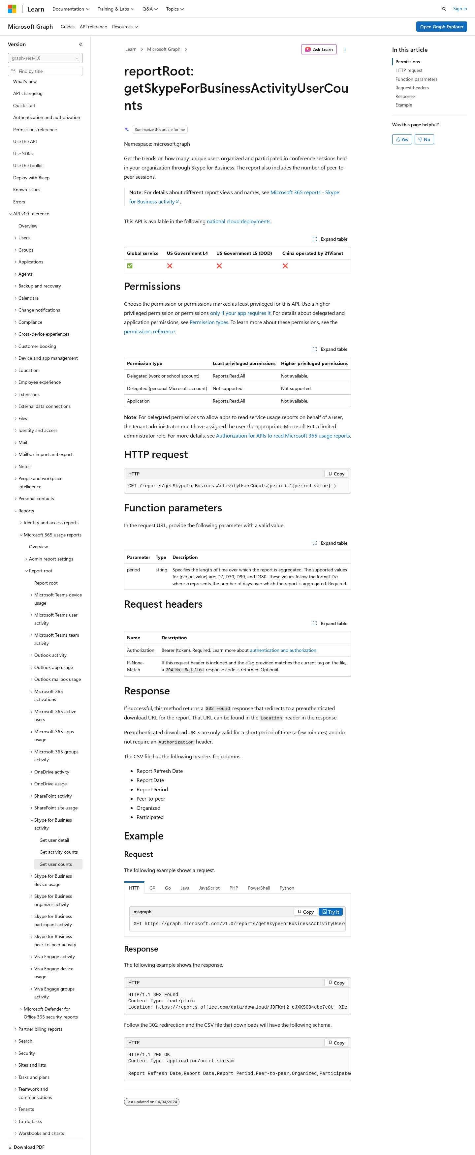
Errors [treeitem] (19, 179)
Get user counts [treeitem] (56, 841)
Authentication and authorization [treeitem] (46, 94)
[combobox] (45, 58)
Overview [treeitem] (27, 203)
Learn (131, 49)
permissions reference (149, 331)
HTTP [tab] (134, 888)
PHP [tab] (234, 888)
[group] (237, 924)
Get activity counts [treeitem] (59, 829)
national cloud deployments (238, 221)
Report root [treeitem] (46, 560)
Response (405, 96)
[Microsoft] (12, 9)
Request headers (412, 87)
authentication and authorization (283, 650)
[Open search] (444, 9)
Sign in (460, 8)
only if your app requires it (240, 312)
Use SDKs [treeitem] (23, 131)
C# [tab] (152, 888)
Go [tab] (168, 888)
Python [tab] (287, 888)
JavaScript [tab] (209, 888)
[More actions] (345, 49)
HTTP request (409, 70)
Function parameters (416, 79)
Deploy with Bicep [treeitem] (31, 155)
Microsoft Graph (163, 49)
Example (404, 105)
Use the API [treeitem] (25, 118)
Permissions (408, 61)
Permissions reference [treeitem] (35, 107)
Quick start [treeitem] (24, 82)
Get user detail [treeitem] (54, 817)
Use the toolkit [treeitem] (28, 142)
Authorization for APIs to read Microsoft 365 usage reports (283, 435)
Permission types (209, 322)
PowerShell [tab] (259, 888)
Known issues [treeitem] (26, 167)
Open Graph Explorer (441, 26)
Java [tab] (185, 888)
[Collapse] (81, 44)
